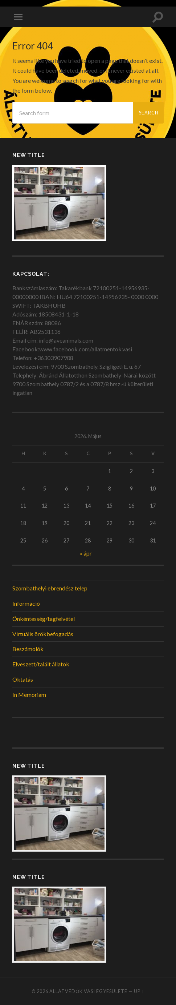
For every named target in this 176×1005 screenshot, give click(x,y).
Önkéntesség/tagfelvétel (43, 618)
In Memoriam (29, 694)
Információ (26, 603)
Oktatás (22, 679)
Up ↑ (139, 991)
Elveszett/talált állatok (40, 664)
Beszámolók (28, 648)
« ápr (86, 553)
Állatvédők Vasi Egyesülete (88, 991)
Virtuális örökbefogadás (42, 633)
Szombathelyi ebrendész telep (49, 588)
